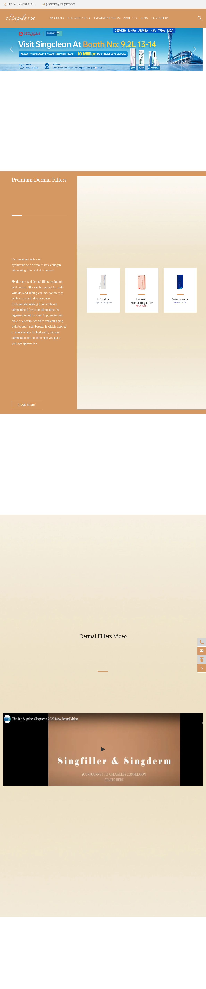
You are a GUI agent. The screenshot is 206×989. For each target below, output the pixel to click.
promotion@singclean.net (58, 4)
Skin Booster (180, 299)
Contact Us (159, 18)
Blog (144, 18)
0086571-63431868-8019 (19, 4)
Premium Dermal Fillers (39, 180)
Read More (27, 405)
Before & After (78, 18)
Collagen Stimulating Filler (142, 301)
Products (56, 18)
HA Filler (103, 299)
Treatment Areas (107, 18)
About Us (130, 18)
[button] (96, 68)
